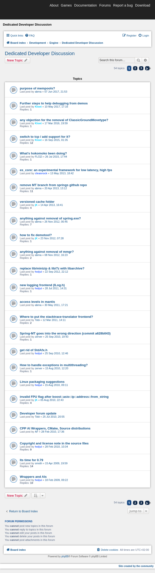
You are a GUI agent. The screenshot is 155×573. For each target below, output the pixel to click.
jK (36, 204)
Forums (105, 5)
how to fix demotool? (36, 235)
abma (38, 91)
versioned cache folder (37, 201)
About (53, 5)
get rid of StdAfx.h (33, 350)
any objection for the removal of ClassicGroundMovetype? (64, 120)
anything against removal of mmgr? (47, 252)
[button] (147, 68)
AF (36, 431)
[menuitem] (30, 35)
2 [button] (135, 68)
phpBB (65, 556)
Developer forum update (38, 413)
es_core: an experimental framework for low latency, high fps (66, 170)
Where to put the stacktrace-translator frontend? (56, 317)
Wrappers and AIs (33, 477)
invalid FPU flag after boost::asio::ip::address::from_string (64, 397)
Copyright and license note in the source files (54, 443)
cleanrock (41, 173)
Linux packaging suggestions (42, 382)
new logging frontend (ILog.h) (42, 285)
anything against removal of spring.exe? (50, 218)
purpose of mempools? (37, 88)
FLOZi (38, 156)
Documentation (85, 5)
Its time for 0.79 (31, 460)
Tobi (37, 320)
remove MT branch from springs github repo (53, 185)
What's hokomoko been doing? (43, 153)
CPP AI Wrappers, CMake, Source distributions (55, 428)
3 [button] (141, 68)
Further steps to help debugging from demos (54, 103)
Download (142, 5)
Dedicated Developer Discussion (40, 53)
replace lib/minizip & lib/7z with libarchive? (52, 268)
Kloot (38, 106)
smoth (38, 463)
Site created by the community (136, 566)
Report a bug (123, 5)
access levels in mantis (37, 302)
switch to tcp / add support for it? (45, 136)
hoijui (38, 271)
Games (66, 5)
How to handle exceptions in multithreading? (54, 365)
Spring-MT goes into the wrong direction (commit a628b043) (65, 333)
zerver (38, 336)
